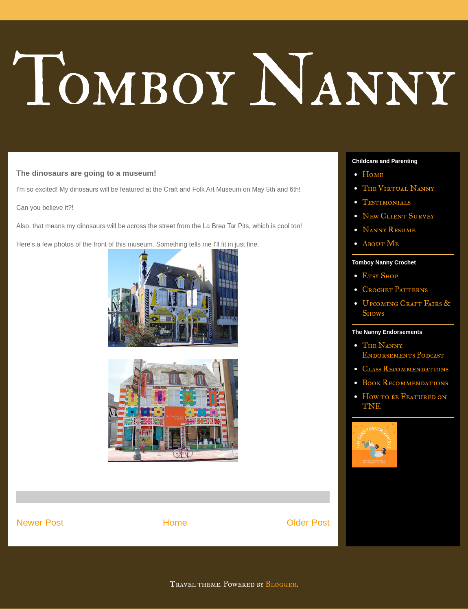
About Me (380, 243)
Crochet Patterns (395, 289)
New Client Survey (398, 215)
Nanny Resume (389, 229)
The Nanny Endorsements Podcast (403, 350)
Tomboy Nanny (233, 82)
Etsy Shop (380, 275)
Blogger (281, 584)
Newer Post (39, 522)
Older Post (308, 522)
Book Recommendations (405, 382)
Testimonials (386, 202)
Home (175, 522)
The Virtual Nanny (398, 188)
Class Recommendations (405, 368)
